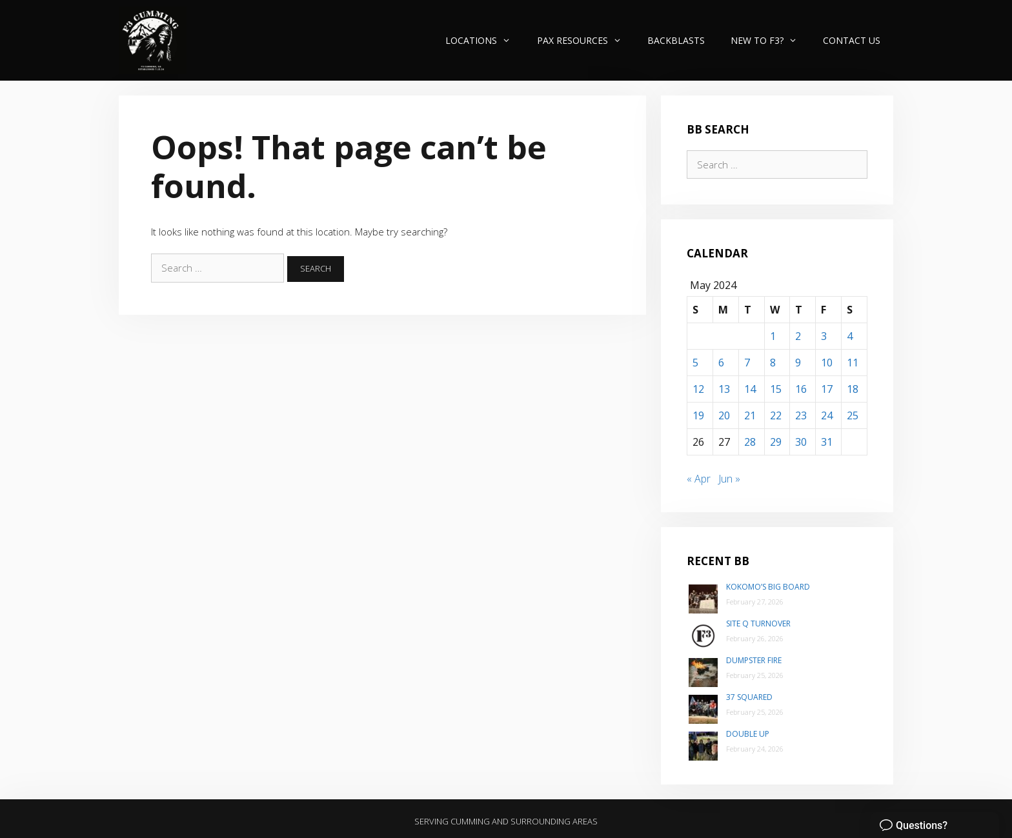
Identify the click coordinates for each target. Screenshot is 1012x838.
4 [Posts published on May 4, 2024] (850, 336)
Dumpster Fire (754, 660)
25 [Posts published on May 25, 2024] (852, 415)
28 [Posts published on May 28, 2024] (750, 442)
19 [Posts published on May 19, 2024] (698, 415)
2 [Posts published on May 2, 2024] (798, 336)
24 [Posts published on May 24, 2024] (827, 415)
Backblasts (676, 40)
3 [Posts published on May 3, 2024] (824, 336)
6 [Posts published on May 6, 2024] (721, 362)
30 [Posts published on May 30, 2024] (801, 442)
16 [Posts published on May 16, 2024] (801, 389)
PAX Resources (585, 40)
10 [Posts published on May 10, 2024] (827, 362)
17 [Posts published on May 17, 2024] (827, 389)
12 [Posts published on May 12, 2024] (698, 389)
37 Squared (749, 697)
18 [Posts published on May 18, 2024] (852, 389)
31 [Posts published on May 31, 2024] (827, 442)
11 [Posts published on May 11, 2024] (852, 362)
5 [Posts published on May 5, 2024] (695, 362)
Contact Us (851, 40)
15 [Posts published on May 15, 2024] (776, 389)
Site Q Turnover (758, 623)
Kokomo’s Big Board (768, 586)
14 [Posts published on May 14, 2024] (750, 389)
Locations (484, 40)
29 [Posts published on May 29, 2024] (776, 442)
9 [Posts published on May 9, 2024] (798, 362)
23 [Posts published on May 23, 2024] (801, 415)
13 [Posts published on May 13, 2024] (724, 389)
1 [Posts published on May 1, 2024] (773, 336)
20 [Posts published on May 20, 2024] (724, 415)
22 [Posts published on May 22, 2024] (776, 415)
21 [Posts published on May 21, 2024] (750, 415)
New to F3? (770, 40)
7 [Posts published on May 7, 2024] (747, 362)
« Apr (699, 479)
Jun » (729, 479)
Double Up (747, 733)
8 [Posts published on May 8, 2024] (773, 362)
